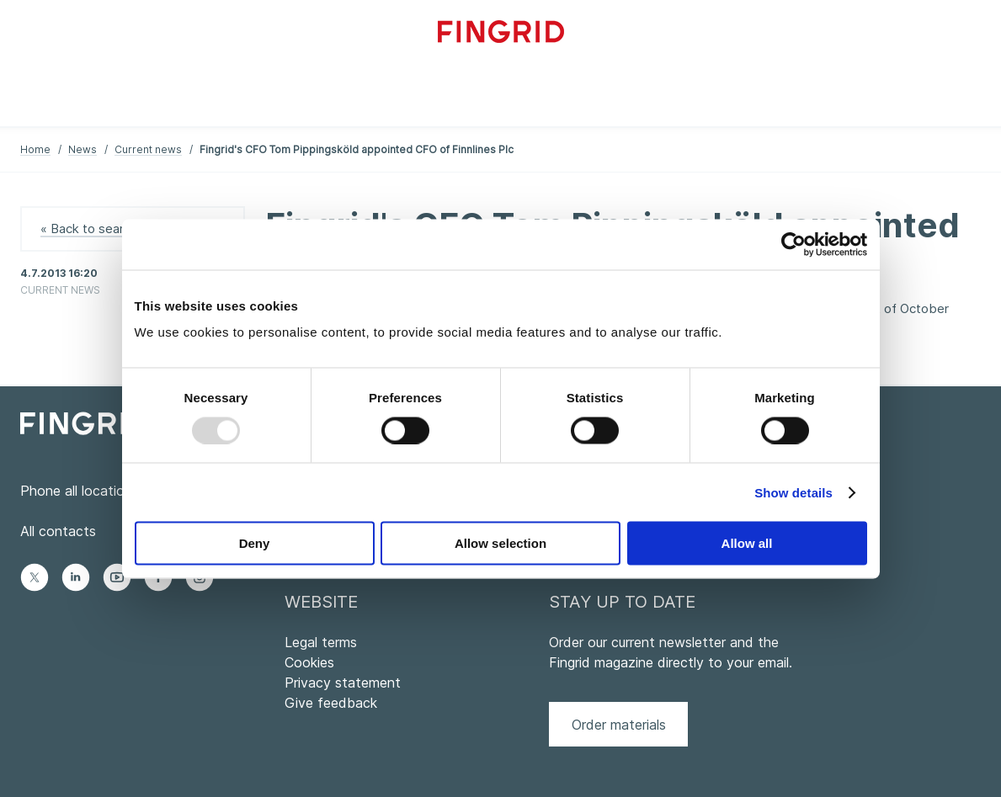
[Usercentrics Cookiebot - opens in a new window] (793, 244)
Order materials (619, 724)
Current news (148, 149)
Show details (793, 492)
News (82, 149)
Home (35, 149)
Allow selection (500, 543)
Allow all (747, 543)
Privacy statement (343, 682)
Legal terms (321, 642)
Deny (254, 543)
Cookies (309, 662)
